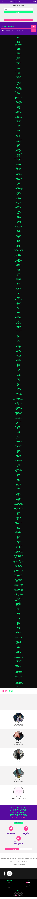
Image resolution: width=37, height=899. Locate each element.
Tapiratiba (18, 628)
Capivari (18, 197)
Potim (18, 497)
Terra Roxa (18, 638)
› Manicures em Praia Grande (18, 863)
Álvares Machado (18, 98)
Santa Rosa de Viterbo (18, 562)
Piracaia (18, 476)
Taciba (18, 622)
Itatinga (18, 335)
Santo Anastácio (18, 566)
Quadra (18, 510)
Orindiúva (18, 431)
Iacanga (18, 292)
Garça (18, 264)
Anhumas (18, 110)
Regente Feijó (18, 517)
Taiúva (18, 626)
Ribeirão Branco (18, 522)
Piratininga (18, 485)
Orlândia (18, 432)
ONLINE (11, 691)
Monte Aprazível (18, 411)
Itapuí (18, 327)
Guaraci (18, 275)
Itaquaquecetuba (18, 330)
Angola (18, 39)
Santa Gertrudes (18, 557)
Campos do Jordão (18, 189)
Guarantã (18, 277)
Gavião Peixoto (18, 265)
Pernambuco (18, 66)
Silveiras (18, 613)
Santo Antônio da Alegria (18, 569)
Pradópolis (18, 499)
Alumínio (18, 96)
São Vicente (18, 605)
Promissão (18, 509)
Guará (18, 273)
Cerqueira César (18, 207)
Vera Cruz (18, 661)
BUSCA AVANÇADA (8, 27)
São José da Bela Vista (18, 586)
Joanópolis (18, 355)
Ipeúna (18, 309)
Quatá (18, 512)
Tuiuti (18, 645)
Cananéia (18, 192)
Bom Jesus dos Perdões (18, 163)
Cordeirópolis (18, 217)
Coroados (18, 218)
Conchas (18, 216)
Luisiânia (18, 376)
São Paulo (18, 78)
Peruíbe (18, 465)
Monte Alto (18, 409)
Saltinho (18, 542)
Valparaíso (18, 655)
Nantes (18, 419)
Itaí (18, 313)
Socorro (18, 614)
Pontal (18, 492)
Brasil (18, 37)
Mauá (18, 392)
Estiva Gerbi (18, 251)
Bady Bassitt (18, 135)
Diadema (18, 232)
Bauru (18, 149)
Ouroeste (18, 437)
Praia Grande (18, 500)
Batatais (18, 148)
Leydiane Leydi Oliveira (18, 780)
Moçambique (18, 41)
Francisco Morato (18, 260)
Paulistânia (18, 455)
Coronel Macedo (18, 220)
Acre (18, 47)
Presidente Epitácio (18, 505)
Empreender (22, 895)
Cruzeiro (18, 227)
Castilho (18, 203)
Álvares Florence (18, 97)
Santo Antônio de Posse (18, 570)
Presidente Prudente (18, 507)
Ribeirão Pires (18, 524)
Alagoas (18, 48)
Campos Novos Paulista (18, 191)
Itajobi (18, 314)
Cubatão (18, 228)
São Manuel (18, 595)
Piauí (18, 67)
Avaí (18, 131)
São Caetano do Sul (18, 579)
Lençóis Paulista (18, 366)
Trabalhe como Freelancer (26, 849)
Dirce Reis (18, 234)
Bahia (18, 52)
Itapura (18, 328)
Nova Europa (18, 423)
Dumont (18, 242)
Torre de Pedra (18, 641)
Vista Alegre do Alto (18, 665)
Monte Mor (18, 414)
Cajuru (18, 185)
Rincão (18, 527)
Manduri (18, 384)
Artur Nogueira (18, 125)
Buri (18, 170)
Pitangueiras (18, 486)
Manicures (19, 684)
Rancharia (18, 516)
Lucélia (18, 374)
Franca (18, 259)
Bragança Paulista (18, 167)
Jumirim (18, 357)
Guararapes (18, 278)
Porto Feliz (18, 494)
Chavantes (18, 211)
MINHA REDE (9, 886)
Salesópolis (18, 541)
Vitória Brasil (18, 666)
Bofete (18, 160)
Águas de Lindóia (18, 88)
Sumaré (18, 617)
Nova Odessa (18, 425)
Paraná (18, 68)
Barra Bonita (18, 141)
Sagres (18, 538)
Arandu (18, 118)
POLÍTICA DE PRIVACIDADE (28, 883)
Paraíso (18, 447)
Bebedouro (18, 150)
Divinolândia (18, 235)
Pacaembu (18, 438)
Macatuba (18, 380)
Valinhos (18, 653)
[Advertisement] (18, 702)
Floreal (18, 258)
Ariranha (18, 124)
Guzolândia (18, 288)
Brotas (18, 169)
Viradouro (18, 664)
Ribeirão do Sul (18, 523)
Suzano (18, 618)
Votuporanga (18, 669)
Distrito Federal (18, 54)
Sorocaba (18, 615)
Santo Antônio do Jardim (18, 572)
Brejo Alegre (18, 168)
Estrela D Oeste (18, 253)
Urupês (18, 651)
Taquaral (18, 629)
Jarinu (18, 352)
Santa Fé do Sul (18, 556)
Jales (18, 349)
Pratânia (18, 502)
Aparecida (18, 111)
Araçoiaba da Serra (18, 117)
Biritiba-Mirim (18, 156)
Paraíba (18, 64)
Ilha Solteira (18, 303)
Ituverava (18, 342)
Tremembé (18, 642)
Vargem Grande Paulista (18, 658)
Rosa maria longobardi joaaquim (19, 798)
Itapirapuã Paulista (18, 323)
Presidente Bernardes (18, 504)
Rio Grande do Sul (18, 74)
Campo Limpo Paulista (18, 188)
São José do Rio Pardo (18, 589)
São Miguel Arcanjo (18, 597)
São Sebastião (18, 603)
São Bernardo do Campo (18, 578)
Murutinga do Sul (18, 418)
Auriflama (18, 130)
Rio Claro (18, 529)
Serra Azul (18, 607)
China (18, 42)
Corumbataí (18, 221)
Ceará (18, 53)
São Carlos (18, 580)
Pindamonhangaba (18, 470)
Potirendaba (18, 498)
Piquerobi (18, 474)
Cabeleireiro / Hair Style (18, 683)
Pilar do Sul (18, 469)
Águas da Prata (18, 87)
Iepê (18, 298)
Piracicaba (18, 478)
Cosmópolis (18, 222)
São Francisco (18, 581)
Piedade (18, 468)
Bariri (18, 140)
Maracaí (18, 385)
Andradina (18, 107)
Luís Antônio (18, 375)
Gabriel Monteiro (18, 263)
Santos (18, 575)
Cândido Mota (18, 193)
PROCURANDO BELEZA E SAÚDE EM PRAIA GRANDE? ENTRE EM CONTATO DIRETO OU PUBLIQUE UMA (18, 812)
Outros (18, 678)
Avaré (18, 134)
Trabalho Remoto (18, 45)
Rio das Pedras (18, 531)
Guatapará (18, 287)
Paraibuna (18, 446)
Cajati (18, 184)
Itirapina (18, 336)
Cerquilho (18, 208)
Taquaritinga (18, 631)
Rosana (18, 533)
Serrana (18, 609)
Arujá (18, 126)
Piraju (18, 479)
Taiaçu (18, 624)
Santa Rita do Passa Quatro (18, 561)
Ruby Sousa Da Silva (18, 724)
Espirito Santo (18, 55)
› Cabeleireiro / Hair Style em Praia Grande (18, 861)
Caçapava (18, 177)
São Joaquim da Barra (18, 585)
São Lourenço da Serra (18, 593)
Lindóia (18, 369)
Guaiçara (18, 269)
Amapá (18, 50)
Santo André (18, 567)
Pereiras (18, 464)
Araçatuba (18, 116)
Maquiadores (18, 686)
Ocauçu (18, 427)
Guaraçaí (18, 274)
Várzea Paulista (18, 660)
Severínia (18, 612)
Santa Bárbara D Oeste (18, 550)
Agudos (18, 92)
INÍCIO (9, 882)
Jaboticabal (18, 344)
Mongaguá (18, 407)
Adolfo (18, 84)
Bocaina (18, 159)
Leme (18, 365)
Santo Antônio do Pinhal (18, 574)
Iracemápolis (18, 311)
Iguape (18, 301)
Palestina (18, 440)
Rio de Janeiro (18, 69)
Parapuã (18, 450)
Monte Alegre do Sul (18, 408)
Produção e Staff (18, 680)
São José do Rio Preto (18, 590)
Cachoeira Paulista (18, 178)
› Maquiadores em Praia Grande (18, 864)
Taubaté (18, 636)
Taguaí (18, 623)
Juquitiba (18, 361)
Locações (18, 677)
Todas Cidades (18, 82)
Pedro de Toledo (18, 460)
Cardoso (18, 201)
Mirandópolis (18, 398)
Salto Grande (18, 546)
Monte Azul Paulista (18, 412)
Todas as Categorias (18, 671)
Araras (18, 121)
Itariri (18, 332)
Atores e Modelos (18, 672)
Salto (18, 543)
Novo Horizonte (18, 426)
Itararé (18, 331)
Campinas (18, 187)
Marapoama (18, 387)
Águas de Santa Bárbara (18, 89)
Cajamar (18, 183)
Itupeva (18, 341)
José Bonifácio (18, 356)
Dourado (18, 239)
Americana (18, 101)
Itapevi (18, 321)
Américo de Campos (18, 103)
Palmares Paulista (18, 441)
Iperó (18, 308)
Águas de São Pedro (18, 91)
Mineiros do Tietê (18, 394)
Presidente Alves (18, 503)
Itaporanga (18, 326)
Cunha (18, 230)
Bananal (18, 137)
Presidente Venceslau (18, 508)
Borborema (18, 164)
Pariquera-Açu (18, 451)
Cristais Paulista (18, 226)
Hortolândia (18, 290)
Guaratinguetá (18, 280)
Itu (18, 340)
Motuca (18, 417)
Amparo (18, 105)
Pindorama (18, 471)
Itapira (18, 322)
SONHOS (9, 887)
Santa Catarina (18, 76)
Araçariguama (18, 115)
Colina (18, 213)
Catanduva (18, 204)
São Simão (18, 604)
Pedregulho (18, 457)
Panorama (18, 443)
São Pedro (18, 599)
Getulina (18, 268)
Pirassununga (18, 484)
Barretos (18, 143)
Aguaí (18, 86)
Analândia (18, 106)
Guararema (18, 279)
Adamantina (18, 83)
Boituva (18, 161)
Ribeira (18, 519)
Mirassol (18, 401)
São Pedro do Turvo (18, 600)
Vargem (18, 656)
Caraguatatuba (18, 198)
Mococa (18, 402)
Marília (18, 388)
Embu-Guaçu (18, 246)
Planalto (18, 488)
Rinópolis (18, 528)
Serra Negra (18, 608)
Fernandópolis (18, 255)
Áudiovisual (18, 673)
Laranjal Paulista (18, 363)
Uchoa (18, 648)
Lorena (18, 371)
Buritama (18, 172)
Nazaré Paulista (18, 421)
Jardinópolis (18, 351)
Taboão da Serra (18, 621)
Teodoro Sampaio (18, 637)
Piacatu (18, 466)
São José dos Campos (18, 591)
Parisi (18, 452)
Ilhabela (18, 304)
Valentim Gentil (18, 652)
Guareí (18, 282)
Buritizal (18, 173)
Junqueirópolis (18, 360)
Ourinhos (18, 436)
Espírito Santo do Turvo (18, 250)
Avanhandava (18, 132)
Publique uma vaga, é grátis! (11, 849)
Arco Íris (18, 122)
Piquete (18, 475)
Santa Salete (18, 564)
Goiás (18, 57)
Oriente (18, 430)
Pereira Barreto (18, 462)
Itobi (18, 339)
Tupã (18, 646)
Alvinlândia (18, 99)
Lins (18, 370)
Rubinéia (18, 536)
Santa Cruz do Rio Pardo (18, 555)
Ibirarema (18, 294)
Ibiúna (18, 297)
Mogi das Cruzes (18, 403)
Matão (18, 390)
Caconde (18, 179)
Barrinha (18, 144)
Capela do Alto (18, 196)
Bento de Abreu (18, 151)
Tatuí (18, 634)
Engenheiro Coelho (18, 247)
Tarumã (18, 633)
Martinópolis (18, 389)
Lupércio (18, 378)
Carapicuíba (18, 199)
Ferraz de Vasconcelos (18, 256)
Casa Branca (18, 202)
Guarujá (18, 284)
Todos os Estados (18, 44)
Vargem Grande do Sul (18, 657)
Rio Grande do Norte (18, 71)
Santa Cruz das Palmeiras (18, 554)
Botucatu (18, 165)
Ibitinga (18, 296)
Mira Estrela (18, 395)
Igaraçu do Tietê (18, 299)
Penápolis (18, 461)
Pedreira (18, 459)
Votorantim (18, 667)
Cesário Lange (18, 210)
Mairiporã (18, 383)
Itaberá (18, 312)
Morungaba (18, 416)
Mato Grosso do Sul (18, 61)
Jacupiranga (18, 346)
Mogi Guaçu (18, 404)
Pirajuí (18, 480)
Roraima (18, 73)
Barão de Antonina (18, 139)
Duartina (18, 241)
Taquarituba (18, 632)
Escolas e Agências (18, 676)
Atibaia (18, 129)
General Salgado (18, 266)
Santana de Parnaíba (18, 565)
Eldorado (18, 244)
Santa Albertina (18, 548)
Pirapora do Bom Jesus (18, 481)
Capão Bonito (18, 194)
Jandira (18, 350)
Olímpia (18, 428)
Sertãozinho (18, 610)
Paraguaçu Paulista (18, 445)
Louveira (18, 373)
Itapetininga (18, 318)
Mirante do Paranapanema (18, 399)
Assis (18, 127)
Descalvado (18, 231)
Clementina (18, 212)
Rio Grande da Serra (18, 532)
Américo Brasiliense (18, 102)
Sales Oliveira (18, 540)
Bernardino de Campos (18, 153)
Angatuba (18, 108)
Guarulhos (18, 285)
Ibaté (18, 293)
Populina (18, 493)
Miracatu (18, 397)
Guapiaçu (18, 272)
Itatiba (18, 333)
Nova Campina (18, 422)
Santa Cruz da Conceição (18, 552)
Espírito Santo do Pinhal (18, 249)
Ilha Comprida (18, 302)
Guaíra (18, 270)
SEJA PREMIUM (28, 882)
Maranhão (18, 58)
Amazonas (18, 49)
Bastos (18, 146)
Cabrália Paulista (18, 174)
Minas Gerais (18, 59)
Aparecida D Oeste (18, 112)
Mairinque (18, 381)
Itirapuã (18, 337)
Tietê (18, 639)
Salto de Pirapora (18, 545)
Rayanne (18, 761)
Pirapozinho (18, 483)
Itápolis (18, 325)
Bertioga (18, 154)
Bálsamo (18, 136)
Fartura (18, 254)
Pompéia (18, 490)
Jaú (18, 354)
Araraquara (18, 120)
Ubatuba (18, 647)
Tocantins (18, 80)
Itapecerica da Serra (18, 317)
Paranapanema (18, 449)
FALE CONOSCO (28, 886)
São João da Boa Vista (18, 583)
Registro (18, 518)
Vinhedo (18, 662)
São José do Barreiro (18, 588)
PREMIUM (4, 691)
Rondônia (18, 72)
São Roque (18, 602)
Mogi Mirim (18, 406)
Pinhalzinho (18, 473)
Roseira (18, 535)
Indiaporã (18, 307)
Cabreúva (18, 175)
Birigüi (18, 155)
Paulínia (18, 454)
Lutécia (18, 379)
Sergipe (18, 77)
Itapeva (18, 320)
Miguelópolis (18, 393)
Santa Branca (18, 551)
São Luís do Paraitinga (18, 594)
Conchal (18, 215)
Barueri (18, 145)
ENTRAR (11, 1)
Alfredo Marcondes (18, 94)
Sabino (18, 537)
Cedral (18, 206)
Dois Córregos (18, 237)
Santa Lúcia (18, 560)
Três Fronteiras (18, 643)
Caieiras (18, 182)
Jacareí (18, 345)
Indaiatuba (18, 306)
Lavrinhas (18, 364)
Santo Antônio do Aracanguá (18, 571)
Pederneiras (18, 456)
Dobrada (18, 236)
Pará (18, 63)
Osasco (18, 433)
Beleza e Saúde (18, 675)
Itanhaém (18, 316)
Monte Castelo (18, 413)
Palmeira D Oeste (18, 442)
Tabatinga (18, 619)
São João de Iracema (18, 584)
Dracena (18, 240)
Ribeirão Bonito (18, 521)
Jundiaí (18, 359)
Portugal (18, 38)
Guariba (18, 283)
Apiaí (18, 113)
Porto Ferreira (18, 495)
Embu (18, 245)
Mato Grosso (18, 62)
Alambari (18, 93)
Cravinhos (18, 225)
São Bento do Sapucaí (18, 576)
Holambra (18, 289)
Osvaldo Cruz (18, 435)
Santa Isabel (18, 559)
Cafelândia (18, 180)
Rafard (18, 514)
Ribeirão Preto (18, 526)
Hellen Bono (18, 742)
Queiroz (18, 513)
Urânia (18, 650)
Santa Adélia (18, 547)
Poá (18, 489)
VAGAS (9, 883)
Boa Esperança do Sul (18, 158)
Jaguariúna (18, 347)
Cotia (18, 223)
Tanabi (18, 627)
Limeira (18, 368)
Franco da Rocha (18, 261)
